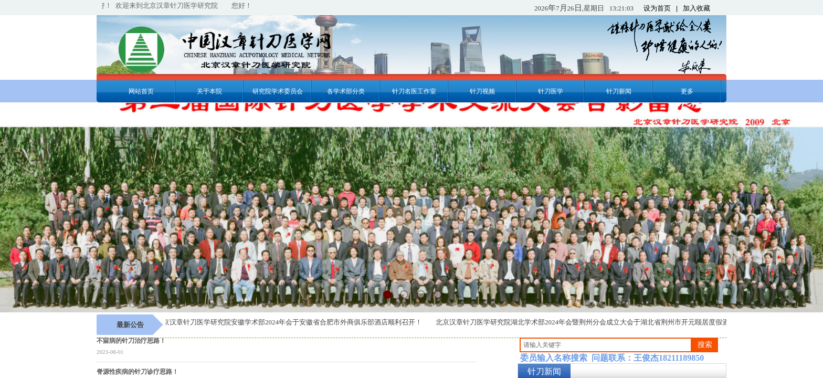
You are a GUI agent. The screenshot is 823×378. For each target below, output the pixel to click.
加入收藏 (696, 8)
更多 (687, 91)
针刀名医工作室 (414, 91)
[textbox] (606, 345)
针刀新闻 (618, 91)
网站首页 (141, 91)
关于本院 (209, 91)
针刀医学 (550, 91)
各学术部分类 (346, 91)
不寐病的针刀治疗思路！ (131, 340)
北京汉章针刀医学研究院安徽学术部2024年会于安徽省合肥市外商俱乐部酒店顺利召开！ (290, 322)
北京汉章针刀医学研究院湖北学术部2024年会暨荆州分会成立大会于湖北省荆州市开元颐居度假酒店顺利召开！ (604, 322)
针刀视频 (482, 91)
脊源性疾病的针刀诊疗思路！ (137, 371)
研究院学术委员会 (277, 91)
